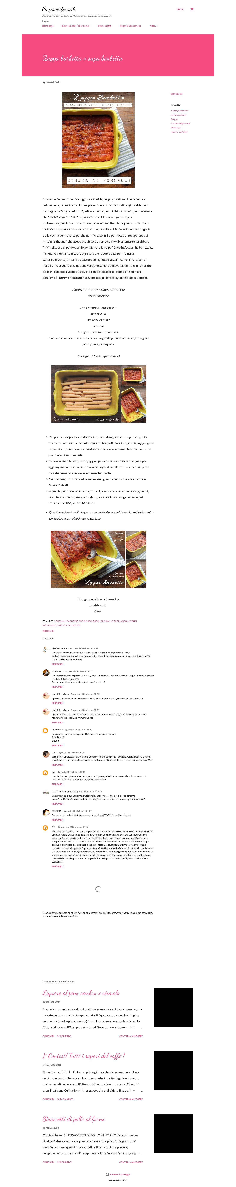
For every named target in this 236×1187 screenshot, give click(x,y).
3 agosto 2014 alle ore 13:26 (84, 648)
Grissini (174, 119)
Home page (47, 25)
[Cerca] (180, 9)
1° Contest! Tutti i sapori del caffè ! (84, 1056)
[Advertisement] (93, 942)
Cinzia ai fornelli (59, 9)
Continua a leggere (131, 1036)
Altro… (153, 25)
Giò (53, 827)
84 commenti (64, 1036)
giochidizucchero (60, 694)
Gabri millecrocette (61, 791)
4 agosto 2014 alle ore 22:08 (71, 772)
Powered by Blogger (118, 1174)
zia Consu (56, 671)
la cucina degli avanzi (180, 123)
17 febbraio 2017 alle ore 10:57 (73, 827)
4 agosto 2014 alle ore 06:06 (77, 729)
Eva (53, 772)
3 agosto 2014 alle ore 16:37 (78, 671)
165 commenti (65, 1099)
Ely (53, 752)
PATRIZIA (56, 811)
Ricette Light (104, 25)
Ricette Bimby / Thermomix (75, 25)
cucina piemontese (179, 110)
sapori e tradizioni (179, 131)
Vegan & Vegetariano (130, 25)
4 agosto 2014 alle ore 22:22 (88, 791)
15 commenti (64, 1162)
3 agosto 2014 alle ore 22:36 (85, 710)
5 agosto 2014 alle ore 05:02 (78, 811)
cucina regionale (178, 115)
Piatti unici (176, 127)
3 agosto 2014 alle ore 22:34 (85, 694)
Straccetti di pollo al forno (74, 1119)
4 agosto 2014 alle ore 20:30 (71, 752)
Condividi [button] (176, 94)
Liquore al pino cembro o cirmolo (81, 993)
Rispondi (57, 664)
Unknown (56, 729)
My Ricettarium (59, 648)
